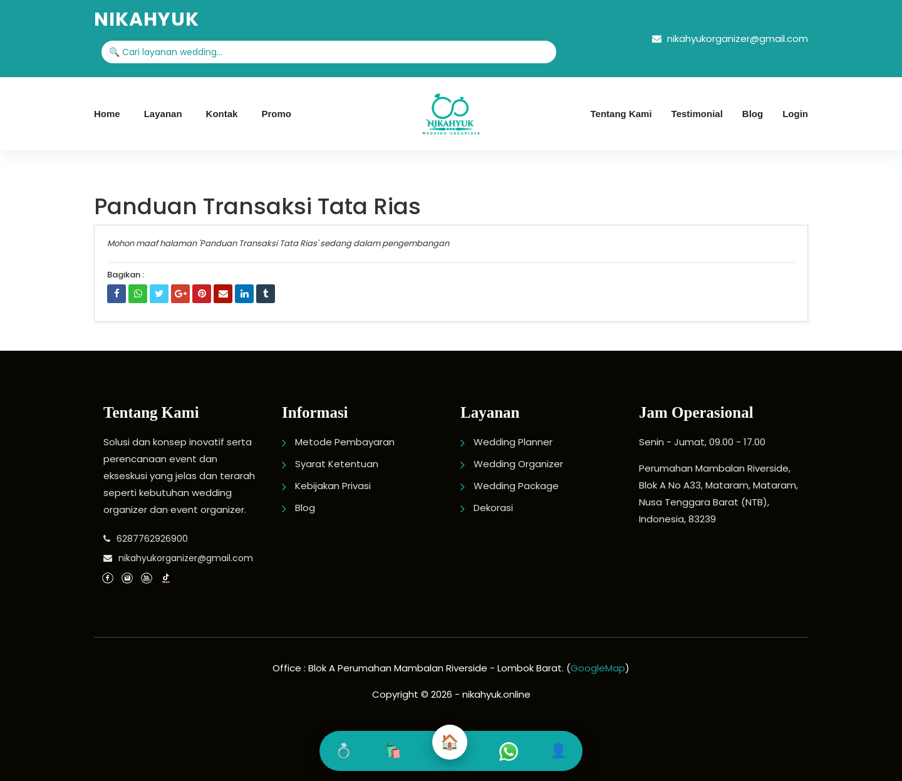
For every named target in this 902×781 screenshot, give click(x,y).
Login (795, 113)
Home (107, 113)
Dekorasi (493, 507)
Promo (276, 113)
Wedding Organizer (518, 463)
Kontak (222, 113)
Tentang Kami (621, 113)
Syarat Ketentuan (336, 463)
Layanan (163, 113)
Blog (752, 113)
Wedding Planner (513, 441)
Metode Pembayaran (345, 441)
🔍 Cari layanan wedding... (165, 52)
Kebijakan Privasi (333, 485)
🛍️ (392, 750)
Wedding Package (516, 485)
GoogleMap (598, 668)
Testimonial (697, 113)
